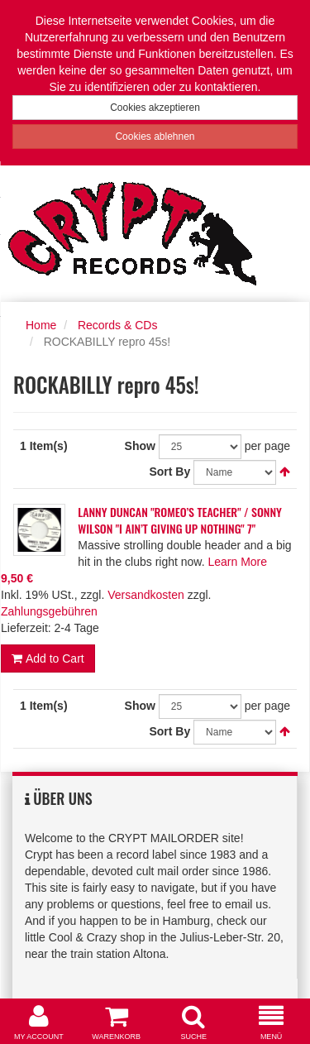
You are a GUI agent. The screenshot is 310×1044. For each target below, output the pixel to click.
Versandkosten (145, 594)
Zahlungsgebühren (49, 611)
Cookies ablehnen (154, 136)
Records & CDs (117, 325)
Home (41, 325)
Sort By (169, 471)
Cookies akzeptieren (155, 107)
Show (140, 446)
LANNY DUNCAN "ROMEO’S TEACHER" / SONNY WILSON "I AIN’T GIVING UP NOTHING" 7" (180, 520)
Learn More (237, 561)
